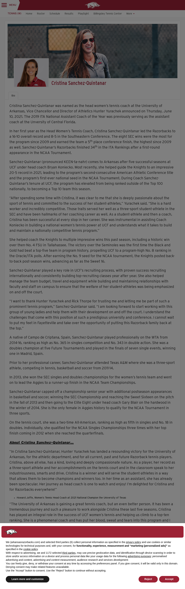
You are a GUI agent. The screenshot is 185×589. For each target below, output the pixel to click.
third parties (69, 552)
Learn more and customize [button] (28, 579)
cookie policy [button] (30, 549)
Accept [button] (169, 579)
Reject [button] (148, 579)
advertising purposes (139, 556)
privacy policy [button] (133, 542)
